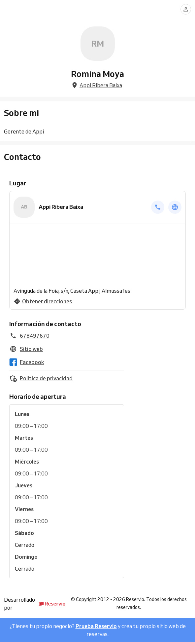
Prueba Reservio (96, 626)
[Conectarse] (185, 9)
